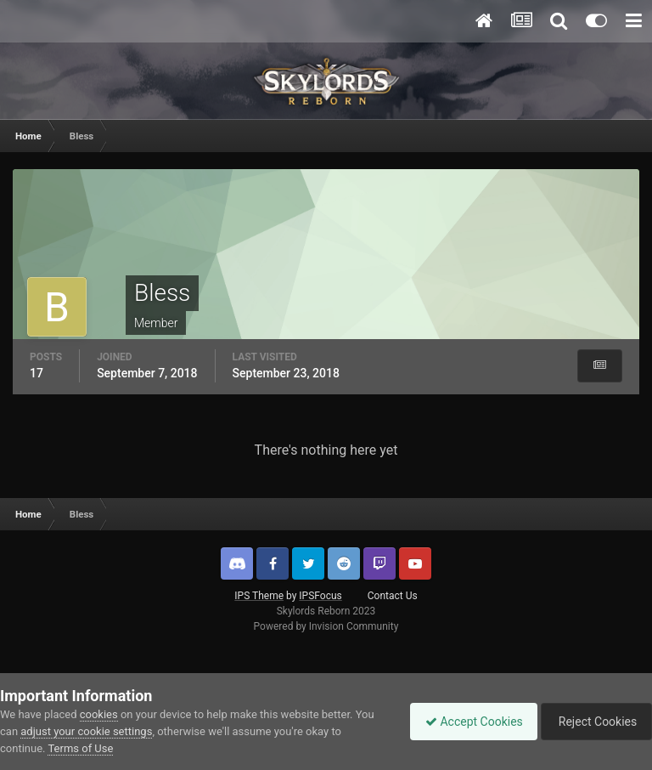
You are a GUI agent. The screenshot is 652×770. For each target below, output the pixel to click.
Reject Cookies (593, 721)
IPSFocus (320, 596)
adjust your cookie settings (86, 731)
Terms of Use (80, 748)
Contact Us (393, 596)
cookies (99, 714)
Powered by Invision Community (326, 626)
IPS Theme (259, 596)
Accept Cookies (465, 721)
